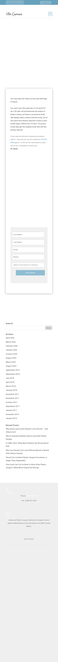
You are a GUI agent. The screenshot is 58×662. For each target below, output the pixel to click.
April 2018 (10, 382)
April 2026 (10, 338)
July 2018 (10, 378)
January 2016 (11, 418)
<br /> (29, 601)
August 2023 (11, 366)
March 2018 (11, 386)
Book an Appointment (15, 2)
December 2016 (12, 414)
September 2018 (13, 374)
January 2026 (11, 350)
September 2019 (13, 370)
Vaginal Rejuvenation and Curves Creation (21, 316)
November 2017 (12, 398)
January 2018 (11, 390)
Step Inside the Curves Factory (17, 306)
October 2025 (11, 354)
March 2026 (11, 342)
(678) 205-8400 (31, 496)
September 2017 (13, 406)
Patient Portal (45, 3)
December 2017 (12, 394)
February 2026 (12, 346)
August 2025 (11, 358)
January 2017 (11, 410)
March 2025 (11, 362)
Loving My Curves (13, 301)
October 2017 (11, 402)
